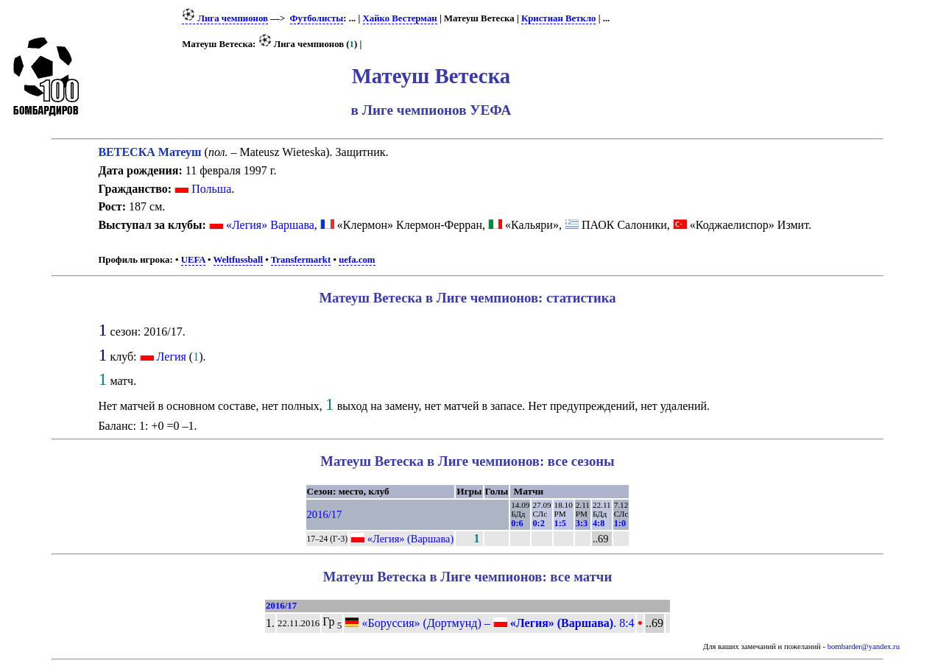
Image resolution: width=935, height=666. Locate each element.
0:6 (517, 523)
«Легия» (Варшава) (410, 539)
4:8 (598, 523)
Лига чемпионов (225, 18)
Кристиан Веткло (558, 18)
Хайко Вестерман (400, 18)
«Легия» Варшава (270, 225)
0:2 (538, 523)
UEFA (193, 260)
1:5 (560, 523)
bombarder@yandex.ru (864, 646)
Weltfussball (239, 260)
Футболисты (317, 18)
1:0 (620, 523)
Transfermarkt (301, 260)
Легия (171, 356)
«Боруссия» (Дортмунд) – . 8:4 (489, 623)
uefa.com (357, 260)
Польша (202, 189)
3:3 (582, 523)
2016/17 (324, 514)
